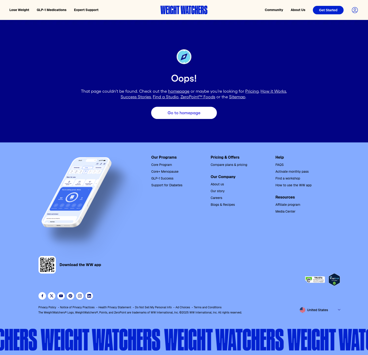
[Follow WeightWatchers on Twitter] (51, 296)
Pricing (252, 91)
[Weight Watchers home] (184, 10)
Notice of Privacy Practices (77, 307)
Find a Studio (166, 97)
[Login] (328, 10)
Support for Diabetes (167, 185)
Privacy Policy (47, 307)
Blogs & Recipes (223, 204)
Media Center (285, 211)
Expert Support (86, 10)
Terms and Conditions (208, 307)
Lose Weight (19, 10)
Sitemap (237, 97)
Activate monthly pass (292, 171)
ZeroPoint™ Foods (197, 97)
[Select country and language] (320, 310)
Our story (218, 191)
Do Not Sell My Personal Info (153, 307)
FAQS (279, 165)
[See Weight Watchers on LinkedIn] (89, 296)
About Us (298, 10)
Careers (216, 198)
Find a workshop (287, 178)
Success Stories (136, 97)
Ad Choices (183, 307)
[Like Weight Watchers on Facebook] (42, 296)
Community (274, 10)
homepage (178, 91)
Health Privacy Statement (114, 307)
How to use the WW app (293, 185)
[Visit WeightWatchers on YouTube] (61, 296)
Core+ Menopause (165, 171)
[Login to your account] (355, 10)
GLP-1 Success (162, 178)
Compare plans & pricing (229, 165)
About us (217, 184)
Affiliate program (287, 204)
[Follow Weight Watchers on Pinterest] (70, 296)
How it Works (273, 91)
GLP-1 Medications (52, 10)
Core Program (161, 165)
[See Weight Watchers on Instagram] (80, 296)
